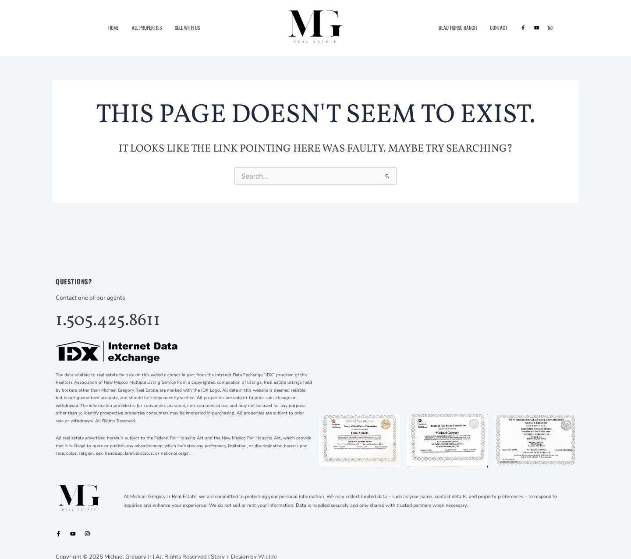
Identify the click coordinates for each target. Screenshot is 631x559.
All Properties (147, 27)
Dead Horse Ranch (458, 27)
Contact (498, 27)
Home (113, 27)
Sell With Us (187, 27)
